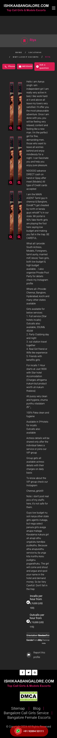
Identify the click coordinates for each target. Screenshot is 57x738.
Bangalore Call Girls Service (26, 713)
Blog (36, 708)
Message (26, 66)
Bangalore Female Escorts (28, 717)
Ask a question (42, 66)
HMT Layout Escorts (26, 57)
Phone (9, 66)
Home (18, 52)
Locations (35, 52)
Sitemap (18, 708)
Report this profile (35, 655)
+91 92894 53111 (33, 731)
